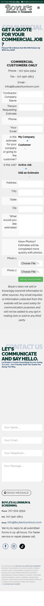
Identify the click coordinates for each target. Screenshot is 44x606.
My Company (27, 138)
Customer (25, 146)
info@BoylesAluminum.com (24, 522)
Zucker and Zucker (12, 584)
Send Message (16, 492)
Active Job (26, 166)
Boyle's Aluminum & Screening (28, 566)
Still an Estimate (29, 174)
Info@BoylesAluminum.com (32, 2)
